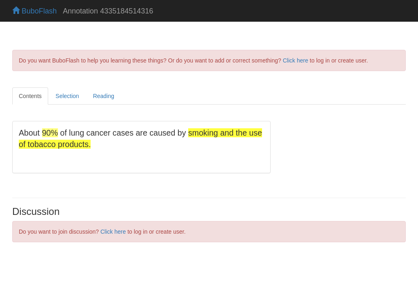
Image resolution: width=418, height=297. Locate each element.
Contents (30, 96)
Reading (103, 96)
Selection (67, 96)
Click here (295, 60)
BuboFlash (34, 11)
